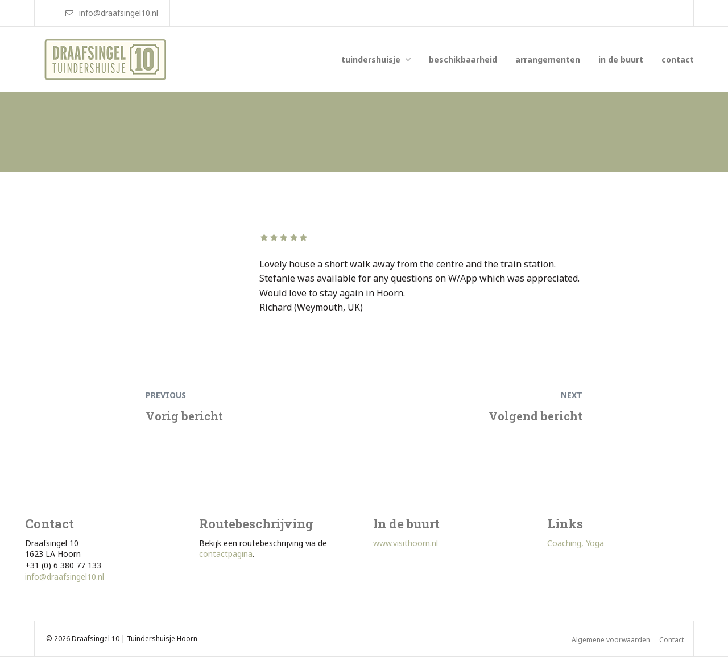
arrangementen (547, 59)
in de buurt (620, 59)
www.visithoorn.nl (405, 543)
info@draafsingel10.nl (64, 576)
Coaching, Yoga (575, 543)
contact (677, 59)
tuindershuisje (370, 59)
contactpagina (226, 553)
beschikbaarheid (463, 59)
